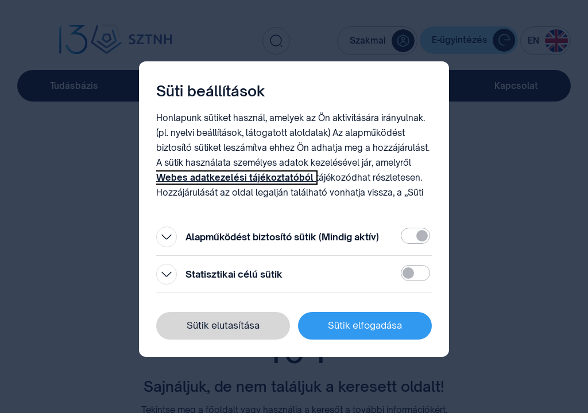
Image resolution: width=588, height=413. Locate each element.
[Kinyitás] (166, 237)
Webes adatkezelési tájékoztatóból (236, 177)
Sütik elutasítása (223, 325)
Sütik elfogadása (365, 325)
